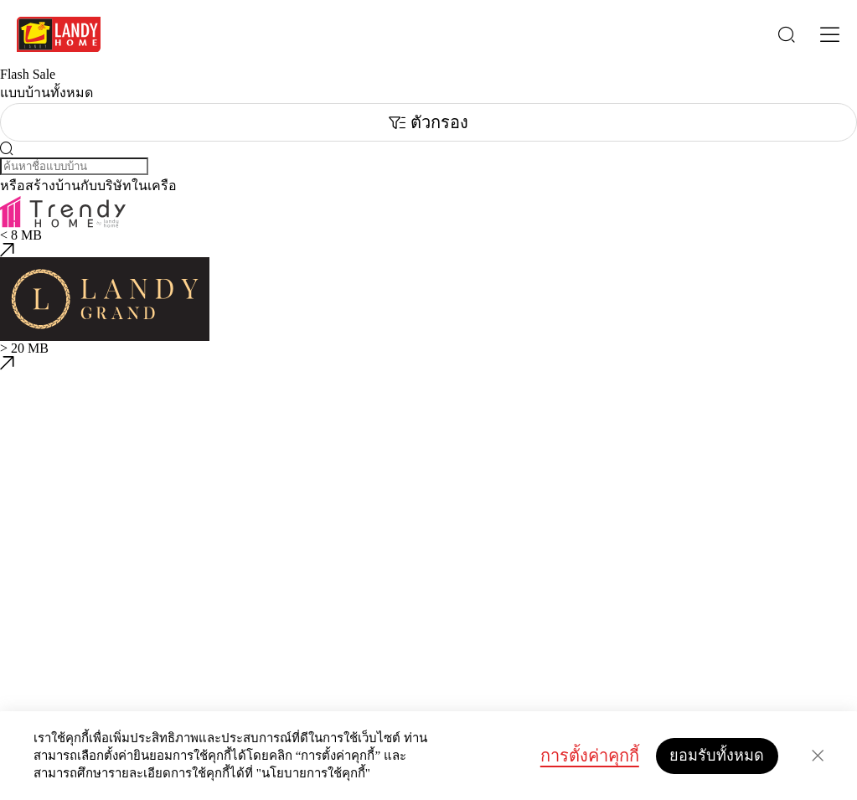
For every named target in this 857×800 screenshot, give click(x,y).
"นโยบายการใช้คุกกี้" (313, 773)
